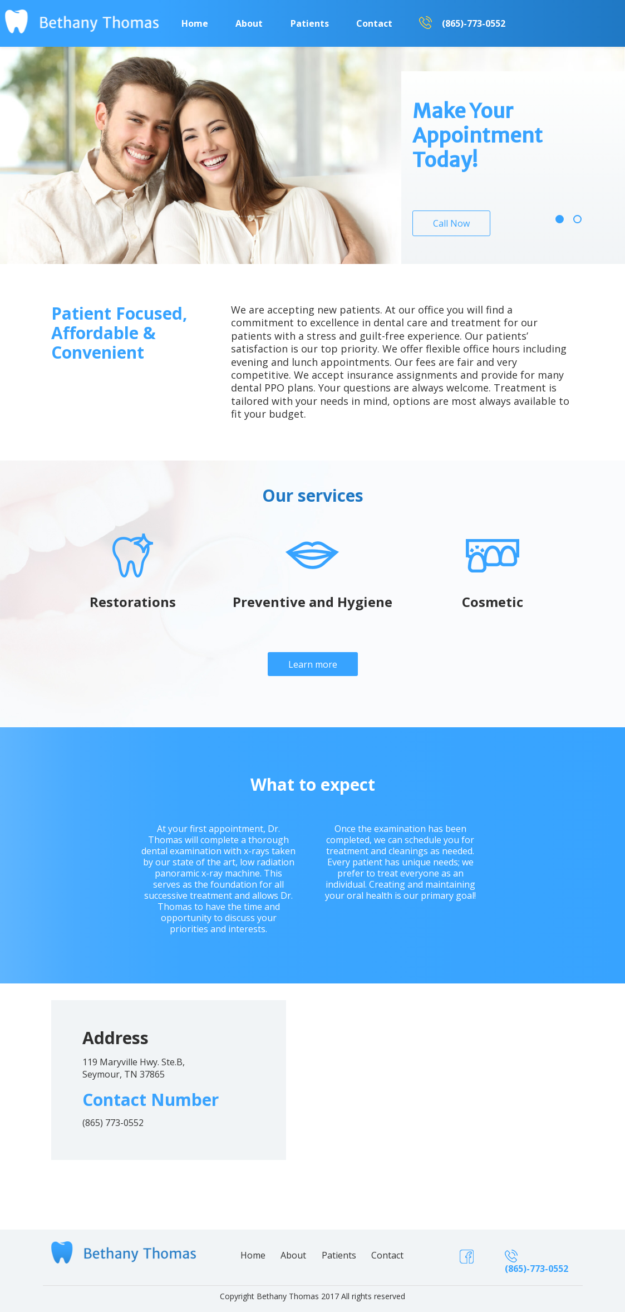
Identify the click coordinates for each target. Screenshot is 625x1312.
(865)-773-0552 (473, 23)
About (249, 23)
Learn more (312, 664)
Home (194, 23)
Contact (374, 23)
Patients (310, 23)
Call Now (451, 223)
